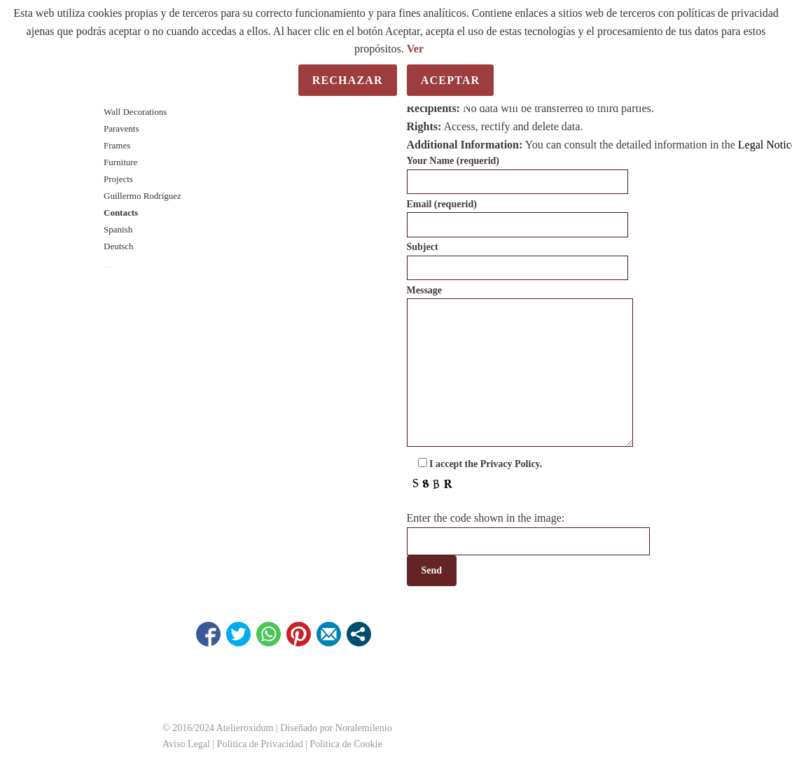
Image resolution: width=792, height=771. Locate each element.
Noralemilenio (363, 728)
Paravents (121, 128)
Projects (118, 179)
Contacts (121, 212)
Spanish (118, 229)
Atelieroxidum (243, 728)
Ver (415, 49)
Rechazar (347, 80)
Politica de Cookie (346, 744)
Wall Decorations (135, 111)
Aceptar (450, 80)
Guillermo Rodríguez (142, 195)
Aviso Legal (186, 744)
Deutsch (119, 246)
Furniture (120, 162)
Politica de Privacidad (260, 744)
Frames (117, 145)
